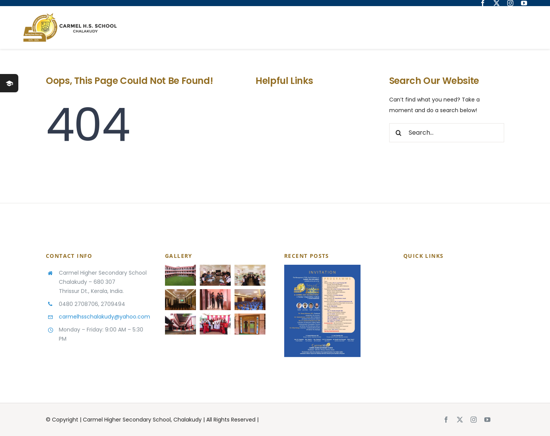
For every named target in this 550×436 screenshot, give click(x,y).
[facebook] (483, 3)
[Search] (398, 132)
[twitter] (496, 3)
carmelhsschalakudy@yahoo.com (104, 316)
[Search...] (447, 132)
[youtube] (524, 3)
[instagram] (510, 3)
